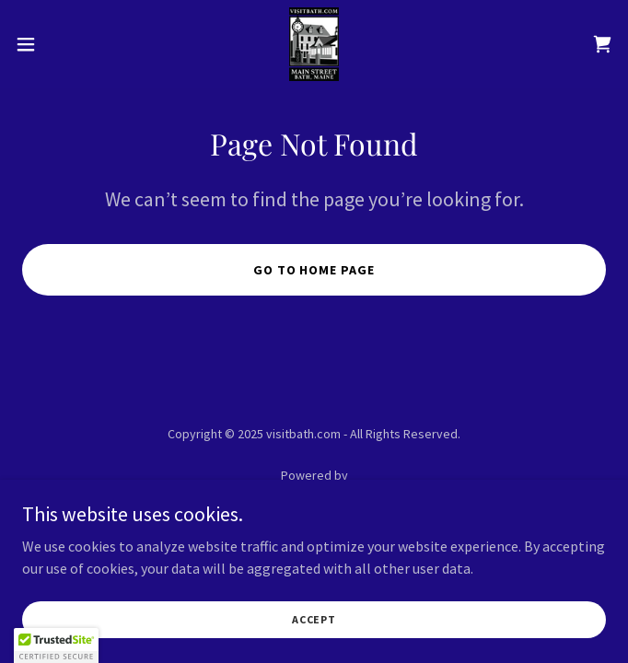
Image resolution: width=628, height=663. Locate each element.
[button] (53, 44)
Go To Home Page (314, 270)
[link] (314, 44)
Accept (314, 619)
